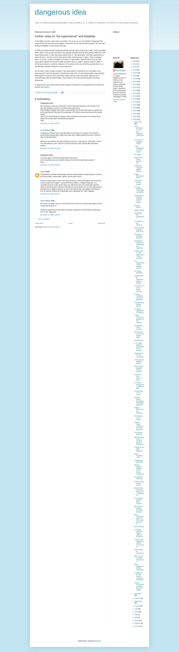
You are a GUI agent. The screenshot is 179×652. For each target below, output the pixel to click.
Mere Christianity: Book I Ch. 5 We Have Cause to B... (139, 519)
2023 (135, 67)
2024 (135, 64)
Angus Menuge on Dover (139, 176)
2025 (135, 61)
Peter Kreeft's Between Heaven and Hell (138, 368)
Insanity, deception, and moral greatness (138, 296)
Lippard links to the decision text (138, 160)
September (138, 601)
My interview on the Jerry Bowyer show (139, 334)
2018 (135, 81)
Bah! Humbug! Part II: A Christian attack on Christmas (139, 440)
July (136, 609)
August (137, 606)
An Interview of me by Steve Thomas (139, 288)
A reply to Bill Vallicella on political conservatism (139, 543)
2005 (135, 119)
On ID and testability (138, 272)
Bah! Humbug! (139, 526)
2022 (135, 70)
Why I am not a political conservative (139, 558)
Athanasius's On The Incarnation (138, 355)
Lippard (43, 171)
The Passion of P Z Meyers (138, 418)
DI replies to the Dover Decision (138, 236)
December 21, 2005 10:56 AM (50, 165)
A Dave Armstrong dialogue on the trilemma (139, 319)
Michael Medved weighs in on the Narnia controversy (139, 469)
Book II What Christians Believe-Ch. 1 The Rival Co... (139, 491)
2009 (135, 108)
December (138, 122)
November (138, 594)
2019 (135, 79)
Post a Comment (43, 219)
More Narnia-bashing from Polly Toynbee (138, 509)
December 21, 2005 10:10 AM (50, 148)
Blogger (98, 641)
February (138, 623)
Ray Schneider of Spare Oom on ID (139, 229)
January (137, 626)
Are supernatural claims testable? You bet (139, 264)
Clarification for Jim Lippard (138, 182)
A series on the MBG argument (139, 449)
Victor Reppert (45, 130)
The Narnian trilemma (138, 433)
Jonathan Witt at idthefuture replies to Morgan (138, 279)
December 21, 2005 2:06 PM (49, 194)
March (137, 620)
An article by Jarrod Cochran (138, 327)
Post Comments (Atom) (51, 227)
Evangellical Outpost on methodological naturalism (139, 244)
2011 (135, 102)
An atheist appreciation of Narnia (138, 310)
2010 (135, 105)
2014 (135, 93)
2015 (135, 90)
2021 (135, 73)
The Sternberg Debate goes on (139, 304)
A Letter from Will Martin (138, 461)
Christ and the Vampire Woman (139, 361)
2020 (135, 76)
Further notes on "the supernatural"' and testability (139, 254)
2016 (135, 87)
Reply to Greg (138, 210)
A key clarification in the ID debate (139, 149)
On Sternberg (138, 340)
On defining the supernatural (139, 215)
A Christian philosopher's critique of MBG (139, 385)
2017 (135, 84)
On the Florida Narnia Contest (139, 483)
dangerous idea (60, 12)
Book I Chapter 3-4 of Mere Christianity (139, 567)
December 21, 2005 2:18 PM (49, 215)
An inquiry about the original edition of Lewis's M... (139, 533)
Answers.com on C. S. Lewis (138, 393)
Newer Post (39, 223)
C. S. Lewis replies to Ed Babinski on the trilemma (139, 346)
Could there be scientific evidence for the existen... (139, 199)
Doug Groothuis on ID (138, 455)
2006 (135, 116)
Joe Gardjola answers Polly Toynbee (138, 500)
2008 (135, 111)
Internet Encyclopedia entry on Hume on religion (139, 586)
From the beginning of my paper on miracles (139, 189)
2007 (135, 113)
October (137, 598)
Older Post (101, 223)
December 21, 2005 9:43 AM (49, 123)
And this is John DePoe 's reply (138, 377)
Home (71, 223)
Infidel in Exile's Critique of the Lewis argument (138, 426)
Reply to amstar (137, 206)
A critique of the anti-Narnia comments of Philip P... (139, 576)
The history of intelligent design (138, 141)
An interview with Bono (138, 478)
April (136, 617)
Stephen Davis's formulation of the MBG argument (139, 401)
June (136, 612)
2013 (135, 96)
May (136, 615)
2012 (135, 99)
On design (137, 155)
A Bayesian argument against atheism (138, 168)
